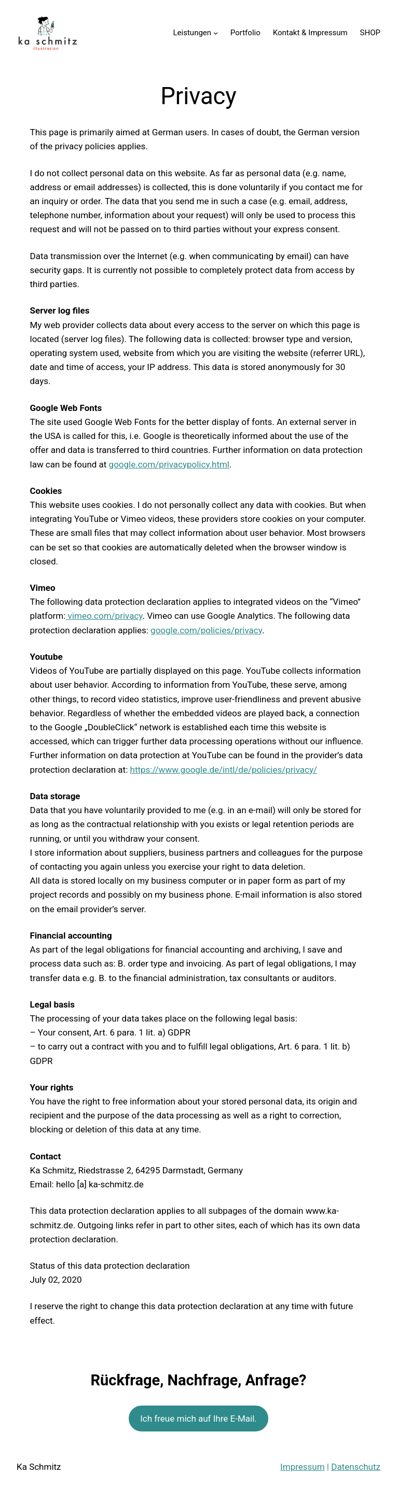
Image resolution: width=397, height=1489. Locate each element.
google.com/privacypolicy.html (169, 464)
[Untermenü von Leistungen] (215, 33)
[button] (16, 15)
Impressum (302, 1467)
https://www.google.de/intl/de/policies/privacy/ (224, 769)
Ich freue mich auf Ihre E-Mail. (198, 1418)
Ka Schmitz (39, 1467)
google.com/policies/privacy (206, 630)
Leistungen (192, 32)
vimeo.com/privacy (103, 616)
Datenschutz (355, 1467)
